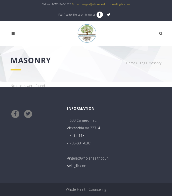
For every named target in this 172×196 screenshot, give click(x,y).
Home (130, 63)
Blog (142, 63)
